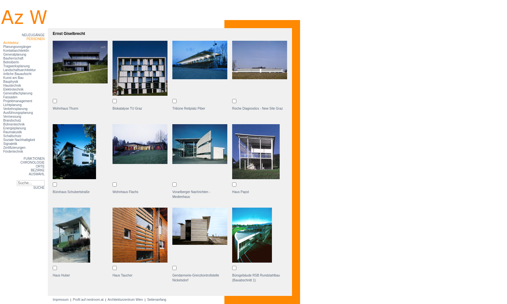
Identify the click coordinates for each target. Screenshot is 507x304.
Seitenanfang (156, 299)
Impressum (61, 299)
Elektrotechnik (13, 89)
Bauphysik (10, 81)
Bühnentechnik (14, 124)
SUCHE (39, 188)
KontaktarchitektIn (16, 50)
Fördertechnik (13, 151)
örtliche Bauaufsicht (17, 74)
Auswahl (37, 174)
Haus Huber (61, 275)
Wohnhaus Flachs (125, 192)
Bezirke (38, 170)
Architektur (11, 43)
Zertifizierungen (14, 147)
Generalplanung (14, 54)
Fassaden (10, 97)
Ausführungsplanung (18, 112)
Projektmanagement (17, 101)
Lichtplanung (12, 105)
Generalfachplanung (17, 93)
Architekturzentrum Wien (125, 299)
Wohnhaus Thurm (65, 108)
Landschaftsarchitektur (19, 70)
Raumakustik (12, 132)
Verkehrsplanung (15, 109)
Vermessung (12, 116)
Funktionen (34, 158)
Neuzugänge (33, 35)
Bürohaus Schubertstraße (71, 192)
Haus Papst (240, 192)
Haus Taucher (123, 275)
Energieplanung (14, 128)
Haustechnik (12, 85)
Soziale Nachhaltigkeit (19, 140)
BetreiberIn (11, 62)
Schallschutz (12, 136)
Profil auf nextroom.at (88, 299)
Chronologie (32, 162)
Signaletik (10, 144)
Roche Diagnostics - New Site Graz (257, 108)
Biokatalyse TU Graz (127, 108)
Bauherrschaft (13, 58)
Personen (36, 39)
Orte (40, 166)
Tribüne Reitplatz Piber (188, 108)
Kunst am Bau (13, 78)
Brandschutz (12, 120)
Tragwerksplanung (16, 66)
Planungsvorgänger (17, 47)
